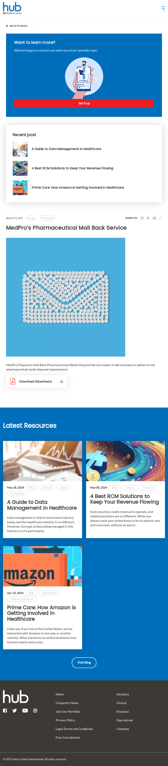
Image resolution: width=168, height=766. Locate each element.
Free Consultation (68, 737)
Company (122, 729)
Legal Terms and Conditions (74, 729)
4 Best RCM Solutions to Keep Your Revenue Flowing (124, 499)
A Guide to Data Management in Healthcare (42, 505)
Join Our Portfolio (68, 711)
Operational (124, 720)
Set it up (84, 103)
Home (60, 694)
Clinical (121, 703)
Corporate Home (67, 703)
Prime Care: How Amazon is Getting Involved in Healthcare (41, 613)
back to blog (18, 25)
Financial (122, 711)
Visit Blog (84, 662)
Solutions (122, 694)
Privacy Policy (65, 720)
